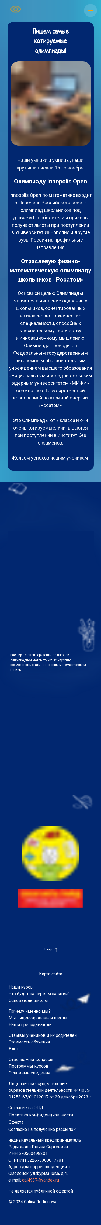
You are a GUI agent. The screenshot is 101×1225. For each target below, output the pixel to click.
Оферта (16, 1122)
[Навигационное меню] (90, 10)
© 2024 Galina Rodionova (32, 1201)
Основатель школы (28, 1000)
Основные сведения (29, 1072)
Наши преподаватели (30, 1024)
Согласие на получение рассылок (42, 1129)
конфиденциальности (51, 1114)
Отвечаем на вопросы (31, 1059)
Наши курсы (21, 987)
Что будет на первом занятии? (39, 993)
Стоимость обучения (29, 1042)
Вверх (50, 950)
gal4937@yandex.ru (40, 1180)
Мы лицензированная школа (38, 1017)
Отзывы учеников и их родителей (43, 1035)
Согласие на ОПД (25, 1107)
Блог (13, 1048)
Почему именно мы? (30, 1011)
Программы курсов (28, 1066)
